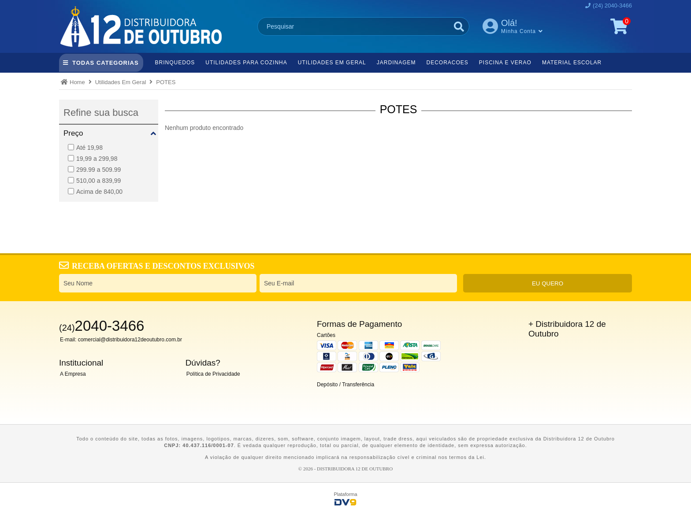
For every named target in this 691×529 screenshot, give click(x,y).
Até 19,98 (85, 147)
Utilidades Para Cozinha (246, 62)
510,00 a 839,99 (94, 180)
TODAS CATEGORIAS (105, 62)
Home (77, 82)
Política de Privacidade (213, 374)
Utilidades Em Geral (332, 62)
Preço (73, 133)
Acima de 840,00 (95, 191)
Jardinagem (396, 62)
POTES (165, 82)
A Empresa (73, 374)
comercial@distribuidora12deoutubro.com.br (130, 340)
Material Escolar (572, 62)
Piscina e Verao (505, 62)
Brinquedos (175, 62)
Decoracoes (447, 62)
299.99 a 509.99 (94, 169)
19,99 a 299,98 (92, 158)
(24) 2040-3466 (612, 5)
